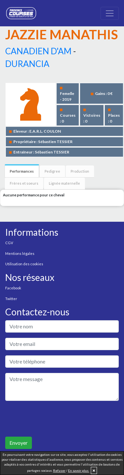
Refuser (59, 470)
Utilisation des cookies (24, 264)
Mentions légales (19, 253)
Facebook (13, 288)
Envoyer (18, 443)
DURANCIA (27, 64)
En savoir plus (78, 470)
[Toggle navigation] (110, 13)
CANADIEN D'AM (38, 51)
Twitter (11, 299)
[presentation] (54, 418)
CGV (9, 243)
